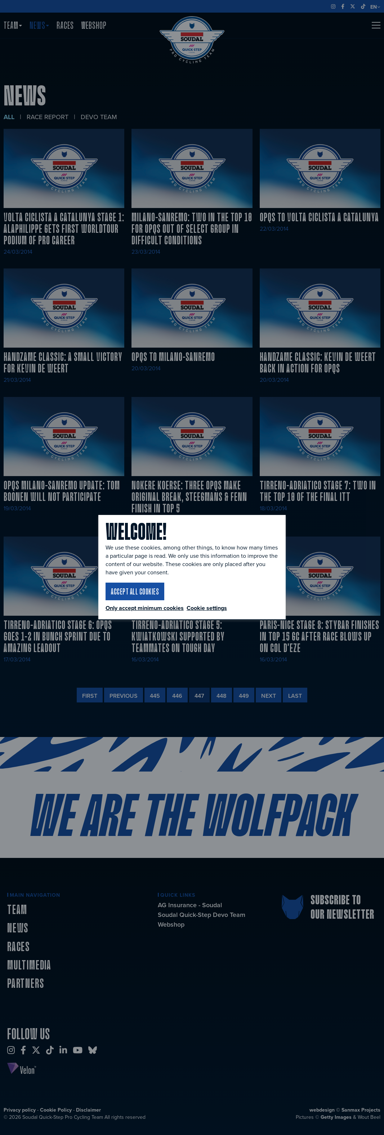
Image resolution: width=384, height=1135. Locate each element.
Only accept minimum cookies (145, 608)
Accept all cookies (135, 591)
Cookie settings (207, 608)
